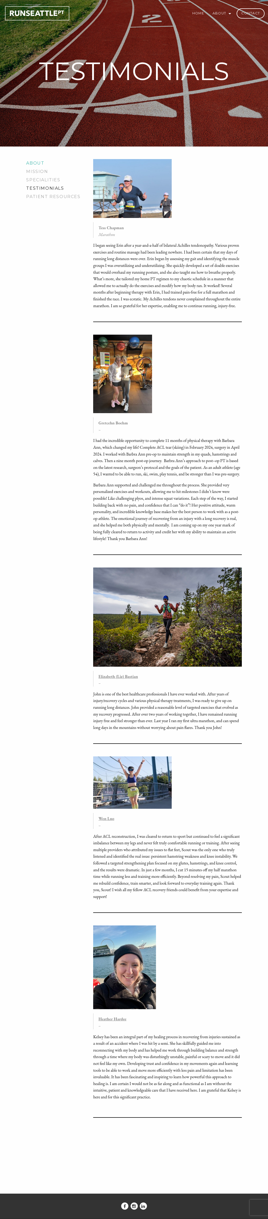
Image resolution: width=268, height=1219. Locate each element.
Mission (37, 171)
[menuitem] (198, 13)
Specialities (43, 179)
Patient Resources (53, 196)
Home (198, 13)
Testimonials (45, 188)
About (219, 13)
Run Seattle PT (37, 12)
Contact (250, 13)
